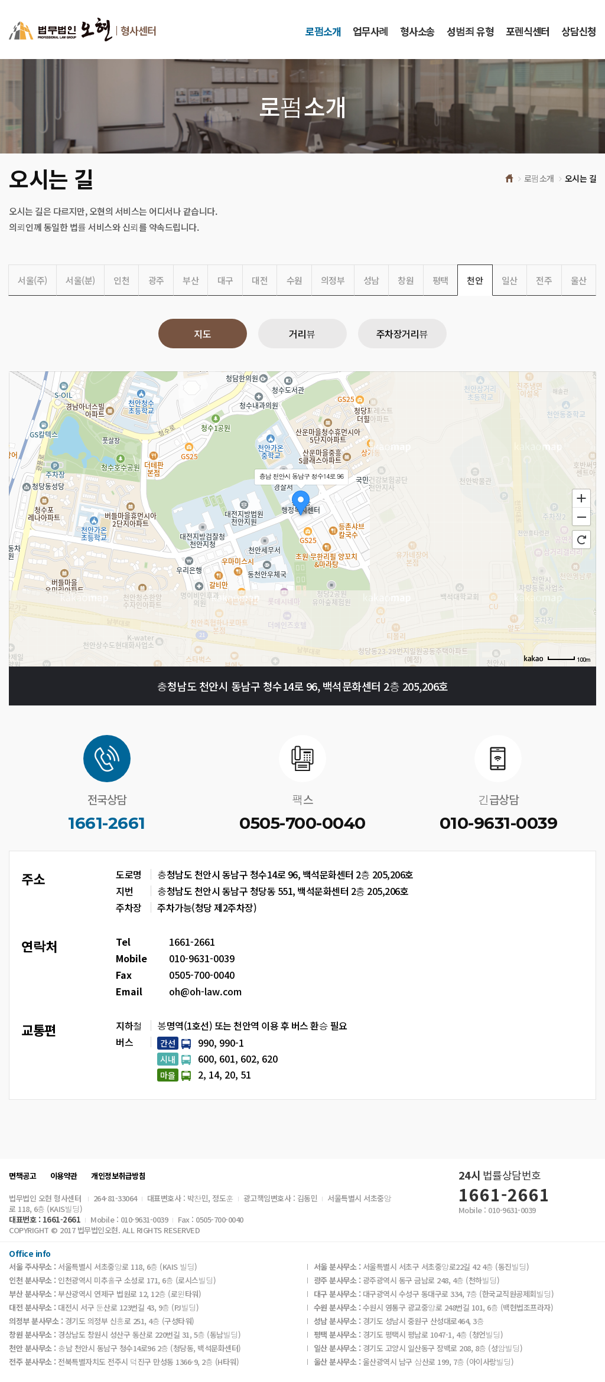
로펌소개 (323, 31)
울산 (579, 280)
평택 (440, 280)
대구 (225, 280)
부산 (191, 280)
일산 (510, 280)
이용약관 (63, 1176)
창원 (406, 280)
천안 (475, 280)
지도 (202, 333)
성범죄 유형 (470, 31)
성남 (371, 280)
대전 (260, 280)
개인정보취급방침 (118, 1176)
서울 (32, 280)
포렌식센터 (527, 31)
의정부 (333, 280)
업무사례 (370, 31)
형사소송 (417, 31)
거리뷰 (302, 333)
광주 (156, 280)
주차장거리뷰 (402, 333)
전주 (544, 280)
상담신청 (578, 31)
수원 (294, 280)
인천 (121, 280)
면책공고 (22, 1176)
